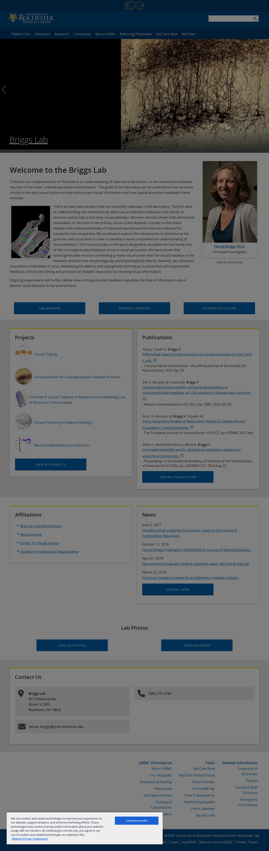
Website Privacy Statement (30, 839)
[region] (85, 828)
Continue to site (136, 820)
